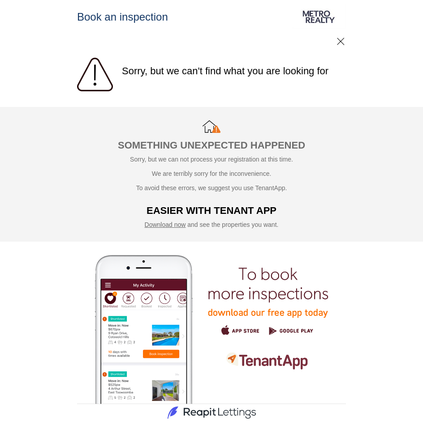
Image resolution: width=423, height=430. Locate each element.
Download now (165, 224)
